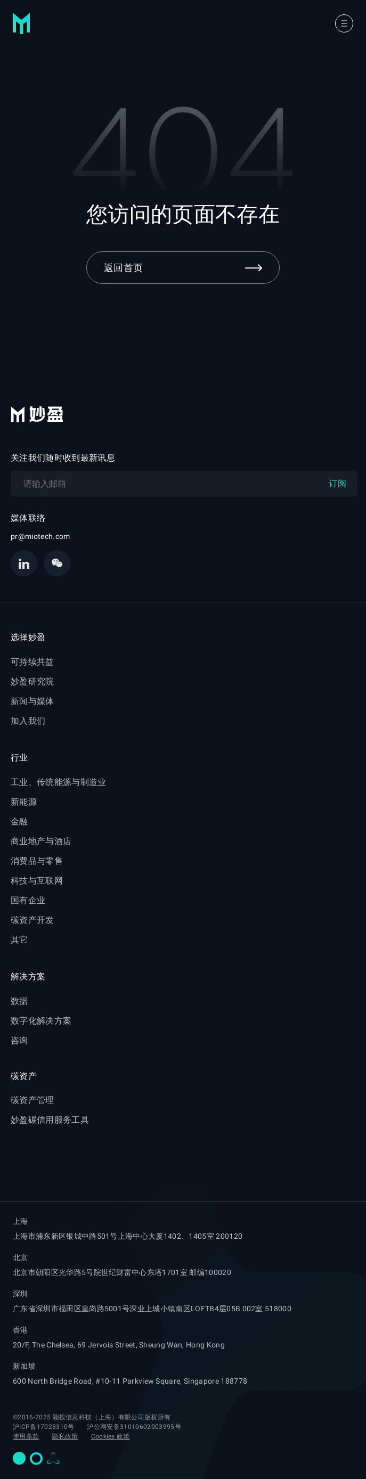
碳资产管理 (32, 1100)
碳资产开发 (32, 920)
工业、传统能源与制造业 (59, 782)
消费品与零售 (37, 861)
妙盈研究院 (32, 681)
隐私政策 (65, 1436)
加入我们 (28, 721)
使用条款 (26, 1436)
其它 (19, 940)
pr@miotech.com (40, 536)
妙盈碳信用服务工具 (50, 1120)
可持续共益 (32, 662)
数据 (19, 1001)
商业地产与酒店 (41, 841)
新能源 (24, 802)
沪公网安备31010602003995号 (134, 1427)
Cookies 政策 (110, 1436)
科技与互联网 (37, 881)
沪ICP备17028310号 (43, 1427)
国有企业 (28, 900)
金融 (19, 821)
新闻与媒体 (32, 701)
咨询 (19, 1040)
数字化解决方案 (41, 1021)
